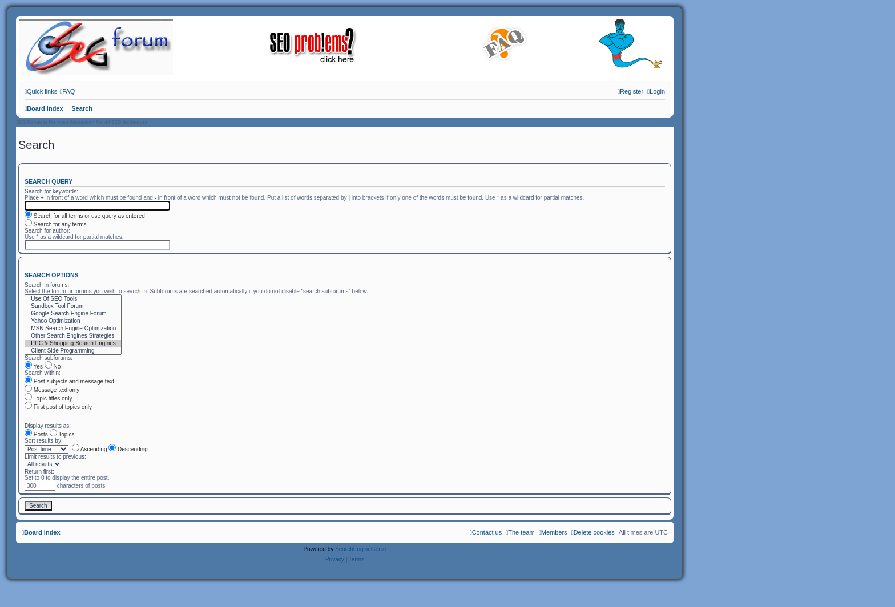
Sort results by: (44, 441)
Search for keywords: (51, 191)
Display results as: (48, 426)
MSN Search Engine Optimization (73, 329)
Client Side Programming (73, 351)
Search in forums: (47, 285)
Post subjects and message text (69, 381)
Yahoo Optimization (73, 321)
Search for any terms (56, 224)
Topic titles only (48, 398)
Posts (36, 434)
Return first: (39, 471)
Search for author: (47, 231)
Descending (128, 449)
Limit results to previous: (55, 457)
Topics (62, 434)
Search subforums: (48, 358)
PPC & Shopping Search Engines (73, 343)
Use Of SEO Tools (73, 299)
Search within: (43, 373)
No (53, 366)
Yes (34, 366)
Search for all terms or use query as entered (85, 216)
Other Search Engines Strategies (73, 336)
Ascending (89, 449)
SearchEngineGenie (360, 549)
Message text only (52, 390)
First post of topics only (58, 407)
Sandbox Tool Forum (73, 306)
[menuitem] (67, 91)
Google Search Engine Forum (73, 314)
